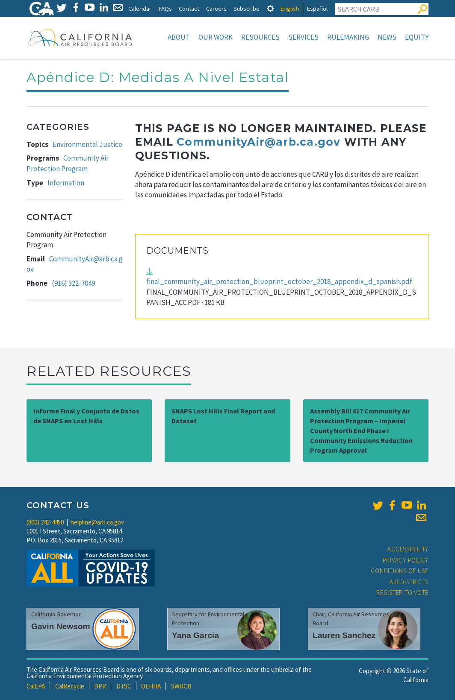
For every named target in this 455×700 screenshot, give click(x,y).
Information (65, 182)
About (179, 37)
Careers (216, 8)
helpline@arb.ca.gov (97, 522)
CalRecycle (69, 686)
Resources (260, 37)
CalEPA (36, 686)
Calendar (139, 8)
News (387, 37)
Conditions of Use (399, 571)
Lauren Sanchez (344, 635)
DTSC (123, 686)
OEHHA (151, 686)
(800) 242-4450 (45, 522)
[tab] (270, 8)
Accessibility (407, 549)
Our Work (215, 37)
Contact (189, 8)
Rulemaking (348, 37)
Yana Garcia (195, 635)
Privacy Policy (406, 560)
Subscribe (246, 8)
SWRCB (181, 686)
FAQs (165, 8)
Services (303, 37)
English (289, 8)
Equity (416, 37)
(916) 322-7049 (73, 283)
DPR (100, 686)
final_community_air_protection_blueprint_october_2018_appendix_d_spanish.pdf (279, 281)
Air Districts (409, 582)
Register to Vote (402, 593)
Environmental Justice (87, 144)
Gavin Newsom (60, 626)
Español (317, 8)
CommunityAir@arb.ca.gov (258, 141)
